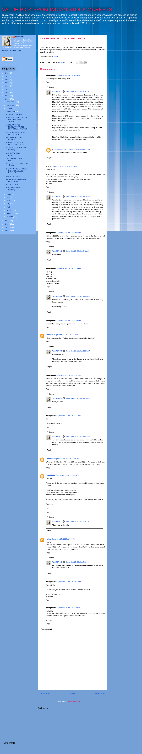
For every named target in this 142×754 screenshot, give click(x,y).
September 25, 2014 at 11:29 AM (78, 197)
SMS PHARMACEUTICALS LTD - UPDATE (62, 38)
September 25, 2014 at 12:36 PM (66, 459)
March (9, 210)
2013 (7, 221)
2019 (7, 83)
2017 (7, 89)
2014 (7, 99)
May (8, 204)
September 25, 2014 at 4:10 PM (63, 539)
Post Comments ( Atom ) (77, 702)
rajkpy (48, 539)
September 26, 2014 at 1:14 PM (68, 608)
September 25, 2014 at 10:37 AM (66, 335)
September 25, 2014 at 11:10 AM (68, 375)
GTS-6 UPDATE (12, 185)
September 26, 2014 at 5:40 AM (77, 521)
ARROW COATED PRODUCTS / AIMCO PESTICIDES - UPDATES (16, 127)
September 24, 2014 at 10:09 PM (65, 166)
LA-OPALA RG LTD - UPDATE (14, 138)
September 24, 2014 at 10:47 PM (68, 233)
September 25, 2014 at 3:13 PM (67, 475)
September (11, 112)
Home (72, 693)
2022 (7, 73)
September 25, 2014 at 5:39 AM (77, 92)
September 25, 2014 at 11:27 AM (78, 351)
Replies (51, 87)
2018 (7, 86)
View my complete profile (11, 50)
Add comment (46, 629)
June (9, 200)
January (10, 217)
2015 (7, 96)
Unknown (50, 335)
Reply (48, 82)
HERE (56, 57)
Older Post (100, 693)
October (10, 108)
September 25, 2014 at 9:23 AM (78, 149)
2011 (7, 227)
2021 (7, 76)
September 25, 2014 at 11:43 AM (78, 437)
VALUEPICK (57, 92)
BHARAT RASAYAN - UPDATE (14, 189)
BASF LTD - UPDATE (14, 114)
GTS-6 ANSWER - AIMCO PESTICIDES (16, 180)
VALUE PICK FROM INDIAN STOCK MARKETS (57, 9)
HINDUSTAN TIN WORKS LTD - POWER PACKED (16, 144)
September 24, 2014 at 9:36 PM (68, 75)
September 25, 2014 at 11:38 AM (68, 416)
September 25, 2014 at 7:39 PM (77, 562)
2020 (7, 80)
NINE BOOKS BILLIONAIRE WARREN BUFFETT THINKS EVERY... (16, 120)
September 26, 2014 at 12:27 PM (68, 582)
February (10, 213)
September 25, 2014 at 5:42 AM (77, 251)
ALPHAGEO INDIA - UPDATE (13, 154)
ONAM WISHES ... (13, 176)
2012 (7, 224)
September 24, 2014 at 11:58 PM (68, 320)
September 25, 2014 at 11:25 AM (78, 296)
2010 (7, 231)
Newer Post (45, 693)
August (9, 194)
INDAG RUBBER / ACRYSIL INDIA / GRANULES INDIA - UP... (16, 171)
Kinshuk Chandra (59, 149)
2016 (7, 92)
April (9, 207)
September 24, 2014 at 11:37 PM (68, 268)
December (11, 102)
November (11, 105)
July (8, 197)
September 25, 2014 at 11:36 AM (78, 398)
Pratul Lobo (50, 475)
